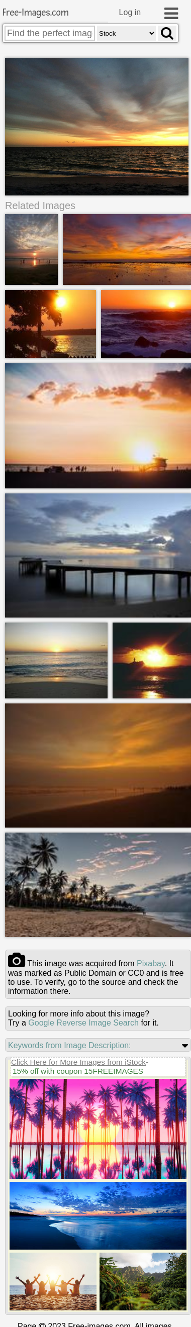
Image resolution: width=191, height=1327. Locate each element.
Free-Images (36, 13)
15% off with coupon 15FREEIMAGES (78, 1070)
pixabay (151, 963)
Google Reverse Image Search (83, 1022)
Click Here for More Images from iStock (78, 1061)
